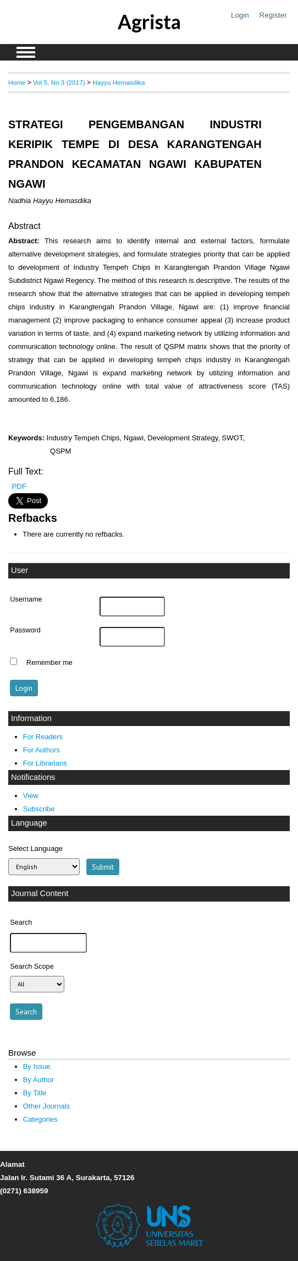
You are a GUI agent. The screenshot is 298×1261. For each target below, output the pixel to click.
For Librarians (45, 763)
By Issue (37, 1066)
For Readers (43, 737)
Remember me (49, 663)
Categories (40, 1119)
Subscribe (39, 809)
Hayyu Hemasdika (118, 82)
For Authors (41, 750)
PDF (19, 486)
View (30, 795)
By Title (35, 1093)
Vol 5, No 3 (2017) (59, 82)
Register (273, 15)
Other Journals (46, 1106)
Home (16, 82)
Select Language (35, 848)
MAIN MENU (25, 52)
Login (240, 15)
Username (26, 599)
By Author (38, 1080)
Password (25, 630)
